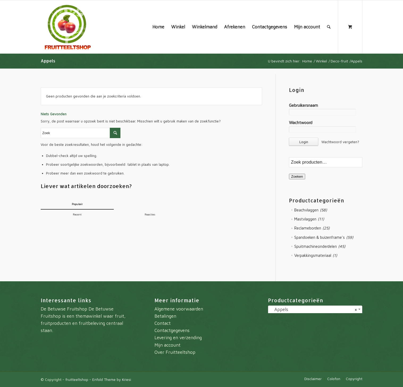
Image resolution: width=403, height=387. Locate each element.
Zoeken (297, 176)
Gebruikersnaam (303, 105)
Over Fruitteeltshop (174, 352)
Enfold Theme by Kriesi (111, 379)
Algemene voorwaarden (178, 309)
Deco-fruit (339, 61)
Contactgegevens (172, 330)
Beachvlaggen (306, 210)
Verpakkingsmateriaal (312, 255)
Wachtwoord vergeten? (340, 142)
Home (307, 61)
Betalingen (165, 316)
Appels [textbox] (313, 309)
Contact (162, 323)
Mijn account (167, 345)
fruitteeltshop (76, 379)
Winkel (321, 61)
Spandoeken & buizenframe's (319, 237)
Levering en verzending (178, 337)
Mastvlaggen (305, 219)
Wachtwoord (300, 122)
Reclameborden (307, 228)
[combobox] (315, 309)
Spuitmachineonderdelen (315, 246)
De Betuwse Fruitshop (64, 309)
